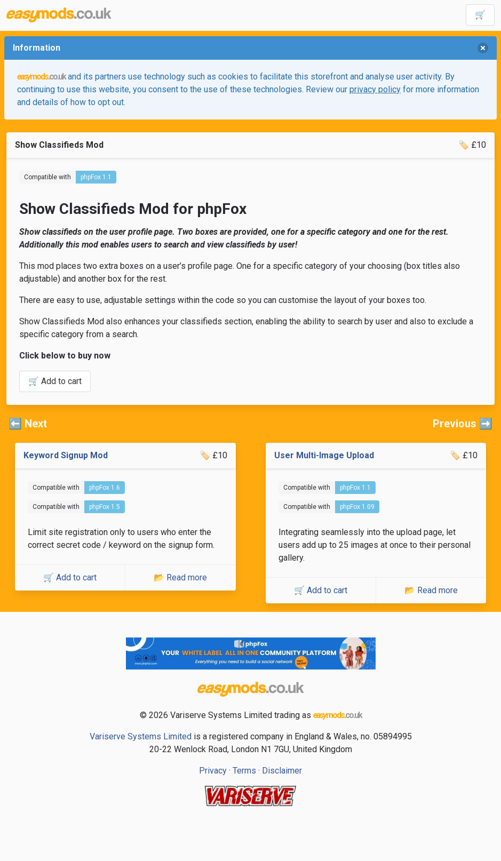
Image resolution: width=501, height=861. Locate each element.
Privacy (213, 771)
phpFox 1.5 (104, 507)
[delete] (483, 48)
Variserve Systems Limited (141, 736)
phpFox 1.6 (104, 487)
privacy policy (375, 89)
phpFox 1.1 (96, 177)
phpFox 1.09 (357, 507)
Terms (244, 771)
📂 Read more (180, 577)
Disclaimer (282, 771)
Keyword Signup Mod (65, 455)
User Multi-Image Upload (324, 455)
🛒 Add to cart (55, 381)
